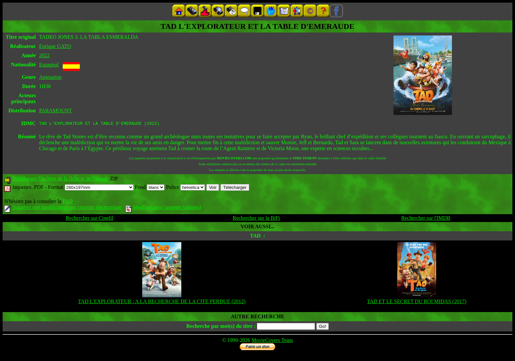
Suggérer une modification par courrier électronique (63, 208)
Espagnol (49, 64)
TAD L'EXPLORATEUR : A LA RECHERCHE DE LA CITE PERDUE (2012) (162, 302)
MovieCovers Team (272, 341)
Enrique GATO (55, 46)
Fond (150, 188)
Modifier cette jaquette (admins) (163, 208)
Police (185, 188)
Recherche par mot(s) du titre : (221, 327)
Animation (50, 77)
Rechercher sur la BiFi (256, 219)
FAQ (67, 202)
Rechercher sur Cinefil (89, 219)
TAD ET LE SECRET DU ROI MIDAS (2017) (416, 302)
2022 (44, 55)
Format (90, 188)
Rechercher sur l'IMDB (426, 219)
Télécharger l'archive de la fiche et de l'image (59, 179)
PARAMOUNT (55, 110)
